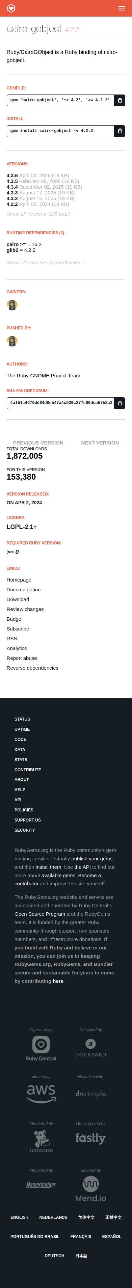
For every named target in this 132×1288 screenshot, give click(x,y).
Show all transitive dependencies (43, 262)
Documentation (24, 589)
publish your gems (91, 858)
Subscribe (18, 629)
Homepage (19, 580)
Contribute (28, 770)
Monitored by (43, 1123)
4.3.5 (12, 181)
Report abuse (22, 658)
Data (20, 749)
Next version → (103, 443)
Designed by (92, 1029)
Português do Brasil (34, 1236)
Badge (14, 619)
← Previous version (35, 443)
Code (20, 739)
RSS (12, 638)
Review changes (25, 609)
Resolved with (92, 1076)
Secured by (93, 1170)
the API (83, 867)
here (58, 981)
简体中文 (86, 1217)
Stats (21, 759)
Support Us (28, 820)
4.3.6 (12, 175)
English (19, 1217)
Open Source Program (40, 914)
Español (112, 1236)
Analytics (17, 648)
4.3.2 (12, 198)
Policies (24, 810)
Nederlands (53, 1217)
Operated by (43, 1032)
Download (18, 599)
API (18, 800)
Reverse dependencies (32, 668)
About (22, 779)
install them (48, 867)
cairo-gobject (34, 28)
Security (25, 830)
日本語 (81, 1256)
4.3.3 (12, 192)
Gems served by (91, 1123)
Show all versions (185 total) (38, 214)
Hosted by (44, 1076)
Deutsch (54, 1256)
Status (22, 719)
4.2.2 (12, 204)
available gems (58, 875)
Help (20, 789)
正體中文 (113, 1217)
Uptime (22, 729)
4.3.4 (12, 187)
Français (81, 1236)
